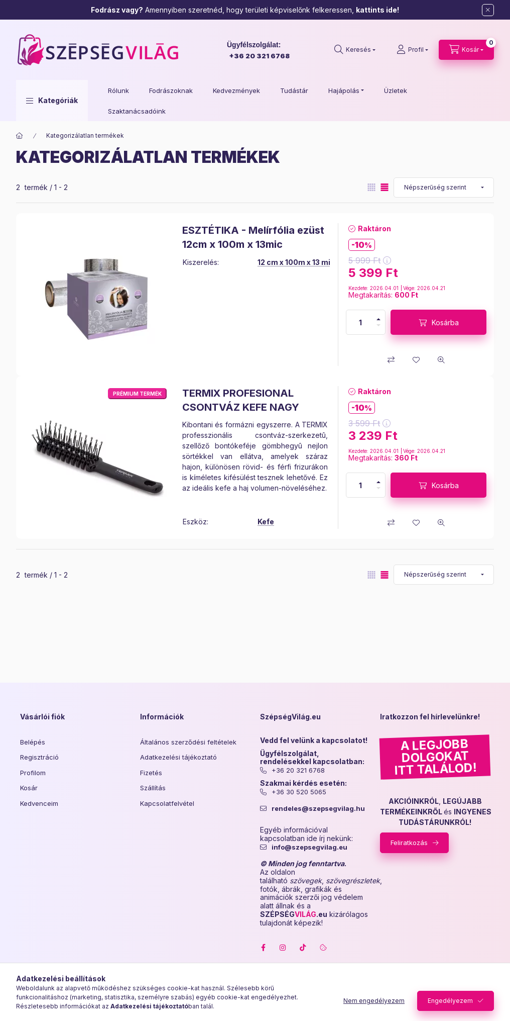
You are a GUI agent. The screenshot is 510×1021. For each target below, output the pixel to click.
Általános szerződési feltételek (188, 742)
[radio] (371, 187)
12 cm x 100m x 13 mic (296, 262)
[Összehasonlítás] (391, 360)
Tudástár (294, 90)
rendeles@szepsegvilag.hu (318, 808)
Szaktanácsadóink (137, 111)
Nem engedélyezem (374, 1000)
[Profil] (412, 50)
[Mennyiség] (360, 322)
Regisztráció (39, 757)
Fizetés (151, 773)
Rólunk (118, 90)
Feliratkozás (409, 843)
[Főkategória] (19, 135)
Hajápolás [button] (343, 90)
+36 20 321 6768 (259, 56)
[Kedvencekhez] (416, 360)
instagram (283, 948)
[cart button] (466, 50)
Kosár (29, 788)
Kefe (266, 521)
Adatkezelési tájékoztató (178, 757)
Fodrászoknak (171, 90)
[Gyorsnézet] (441, 360)
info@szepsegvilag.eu (309, 847)
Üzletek (395, 90)
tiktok (303, 948)
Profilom (33, 773)
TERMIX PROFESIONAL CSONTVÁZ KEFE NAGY (240, 400)
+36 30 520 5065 (299, 792)
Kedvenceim (39, 803)
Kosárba (445, 322)
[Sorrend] (444, 187)
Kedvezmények (236, 90)
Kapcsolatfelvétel (167, 803)
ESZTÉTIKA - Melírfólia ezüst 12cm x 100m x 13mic (253, 237)
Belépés (32, 742)
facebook (263, 948)
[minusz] (378, 325)
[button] (52, 100)
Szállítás (153, 788)
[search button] (355, 50)
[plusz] (378, 319)
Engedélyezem (450, 1000)
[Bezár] (488, 10)
